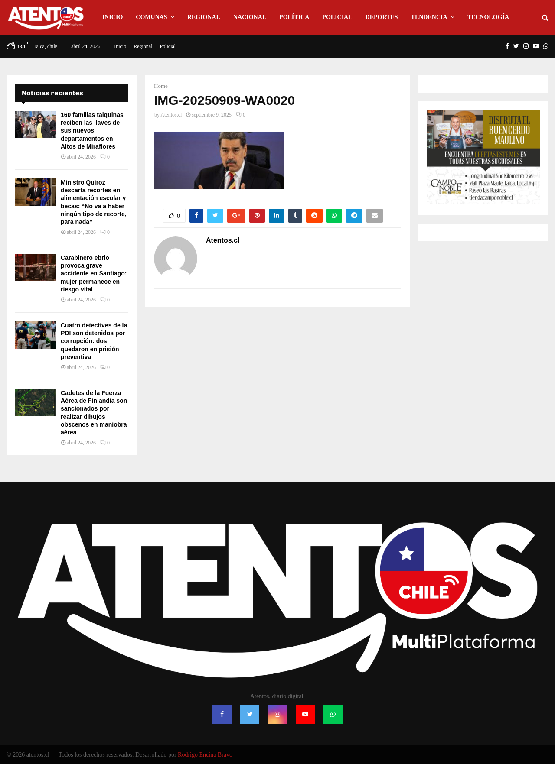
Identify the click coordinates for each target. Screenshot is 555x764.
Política (294, 17)
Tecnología (488, 17)
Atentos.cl (171, 115)
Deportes (382, 17)
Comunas (151, 17)
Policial (337, 17)
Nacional (249, 17)
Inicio (112, 17)
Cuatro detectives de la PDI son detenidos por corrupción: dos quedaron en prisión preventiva (94, 341)
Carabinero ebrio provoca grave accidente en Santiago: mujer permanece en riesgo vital (94, 273)
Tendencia (429, 17)
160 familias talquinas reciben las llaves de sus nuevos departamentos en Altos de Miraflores (92, 130)
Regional (203, 17)
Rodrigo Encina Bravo (205, 754)
